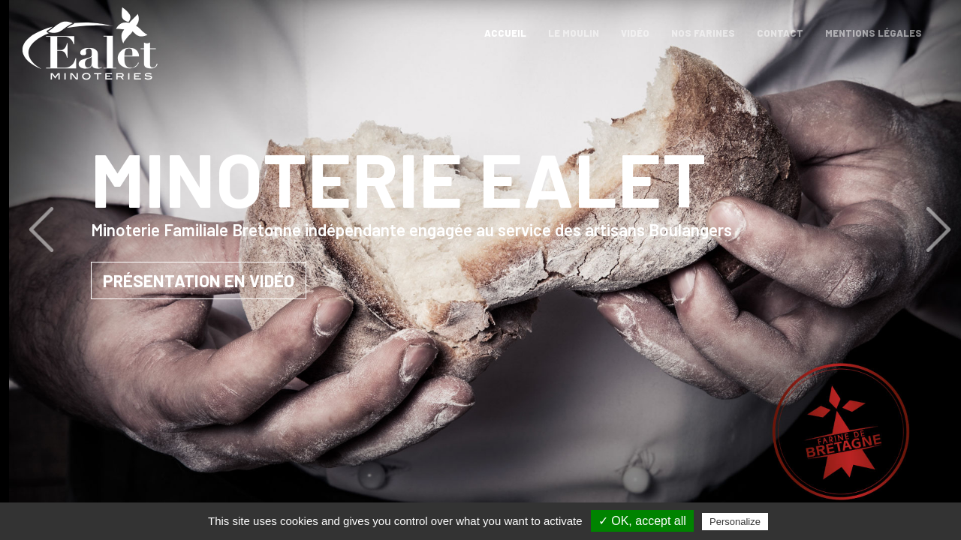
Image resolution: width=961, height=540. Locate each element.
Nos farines (703, 33)
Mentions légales (873, 33)
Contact (780, 33)
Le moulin (573, 33)
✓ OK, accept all (642, 520)
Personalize (735, 521)
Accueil (508, 33)
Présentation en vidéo (277, 280)
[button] (116, 229)
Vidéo (635, 33)
